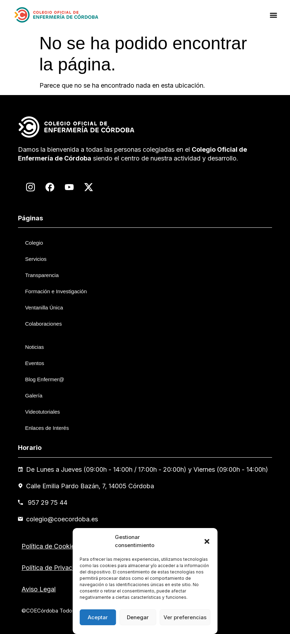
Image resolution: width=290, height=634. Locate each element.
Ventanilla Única (44, 307)
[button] (206, 541)
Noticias (34, 347)
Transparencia (41, 275)
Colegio (34, 243)
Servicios (36, 259)
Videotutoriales (42, 412)
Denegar (138, 617)
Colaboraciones (43, 324)
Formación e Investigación (56, 291)
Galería (33, 395)
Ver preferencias (184, 617)
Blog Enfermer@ (44, 379)
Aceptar (98, 617)
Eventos (34, 363)
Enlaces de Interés (47, 428)
